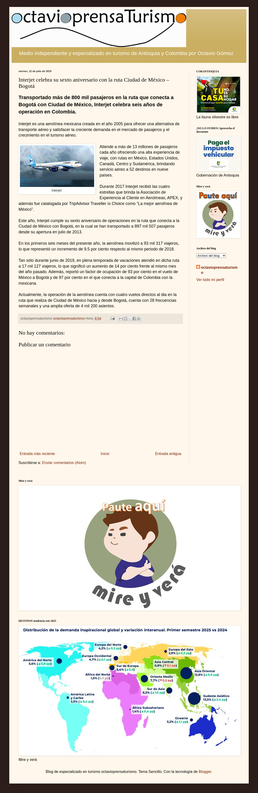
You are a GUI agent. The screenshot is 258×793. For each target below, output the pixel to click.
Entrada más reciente (37, 454)
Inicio (105, 454)
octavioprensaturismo (219, 269)
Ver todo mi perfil (210, 280)
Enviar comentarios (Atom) (64, 463)
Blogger (205, 772)
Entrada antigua (168, 454)
